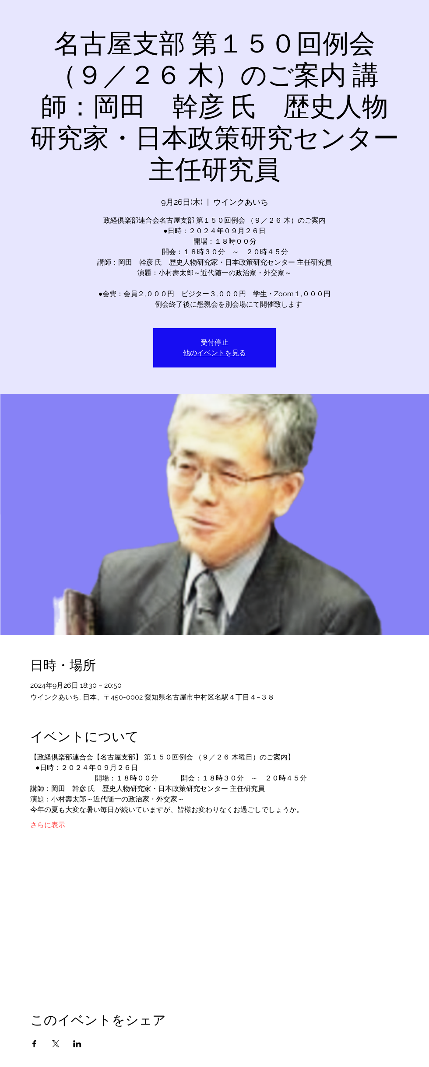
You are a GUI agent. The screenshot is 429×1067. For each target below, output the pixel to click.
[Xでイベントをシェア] (56, 1043)
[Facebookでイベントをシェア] (34, 1043)
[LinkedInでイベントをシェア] (77, 1043)
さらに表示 (47, 825)
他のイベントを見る (214, 353)
